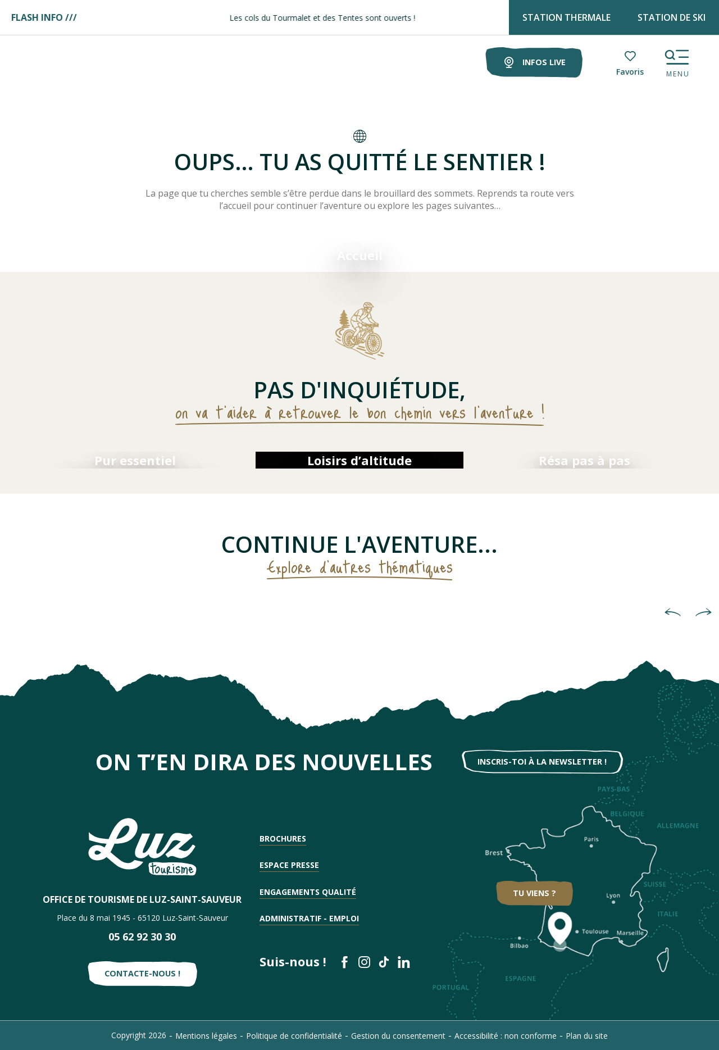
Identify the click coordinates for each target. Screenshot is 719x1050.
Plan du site (587, 1035)
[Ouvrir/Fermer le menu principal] (677, 60)
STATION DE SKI (672, 17)
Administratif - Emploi (309, 918)
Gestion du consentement (398, 1035)
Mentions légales (206, 1035)
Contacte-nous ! (142, 973)
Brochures (283, 838)
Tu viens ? (534, 893)
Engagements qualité (308, 892)
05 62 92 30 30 (142, 936)
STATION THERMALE (566, 17)
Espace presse (289, 865)
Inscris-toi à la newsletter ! (542, 761)
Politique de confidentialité (294, 1035)
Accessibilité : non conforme (505, 1035)
